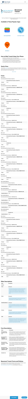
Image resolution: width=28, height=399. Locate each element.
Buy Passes (14, 397)
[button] (25, 2)
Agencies (2, 3)
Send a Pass (14, 71)
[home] (6, 2)
